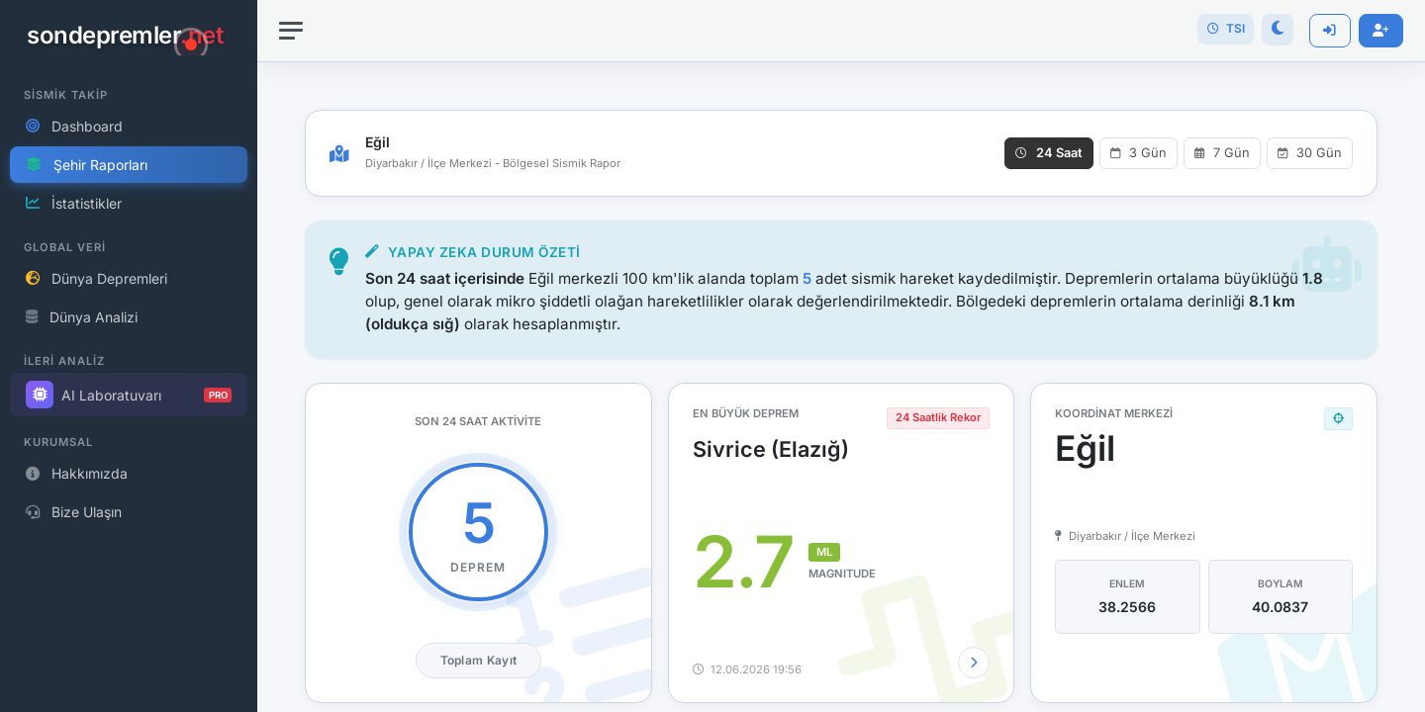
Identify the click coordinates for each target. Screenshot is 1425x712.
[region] (128, 356)
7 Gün (1222, 152)
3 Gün (1138, 152)
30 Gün (1310, 152)
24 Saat (1049, 152)
